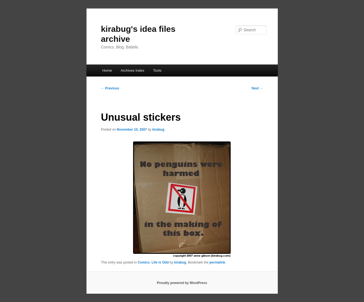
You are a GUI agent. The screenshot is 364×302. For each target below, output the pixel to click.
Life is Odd (160, 262)
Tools (157, 70)
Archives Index (132, 70)
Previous (110, 88)
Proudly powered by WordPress (182, 283)
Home (107, 70)
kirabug (158, 129)
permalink (217, 262)
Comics (144, 262)
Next (257, 88)
